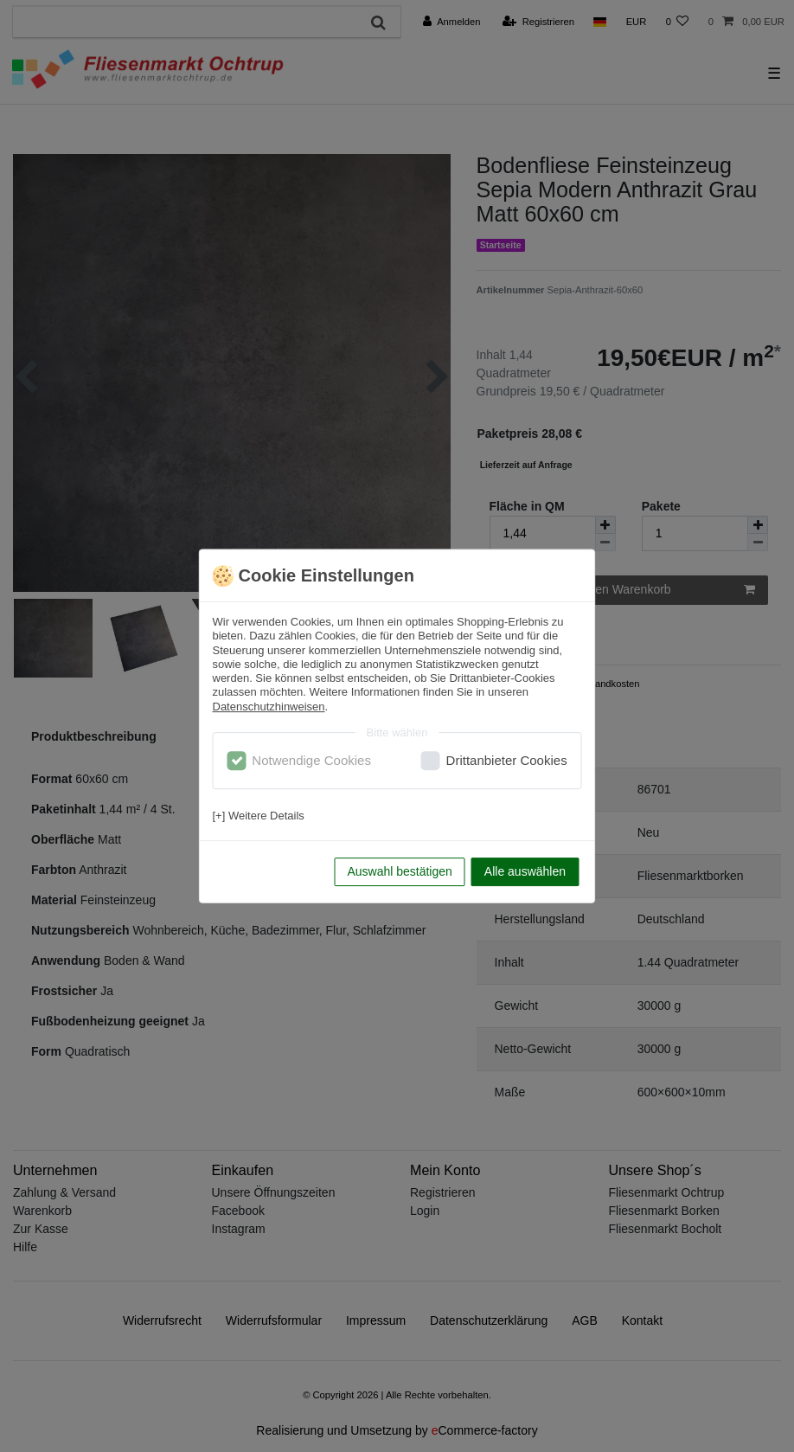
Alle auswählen (525, 871)
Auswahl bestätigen (399, 871)
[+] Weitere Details (258, 815)
